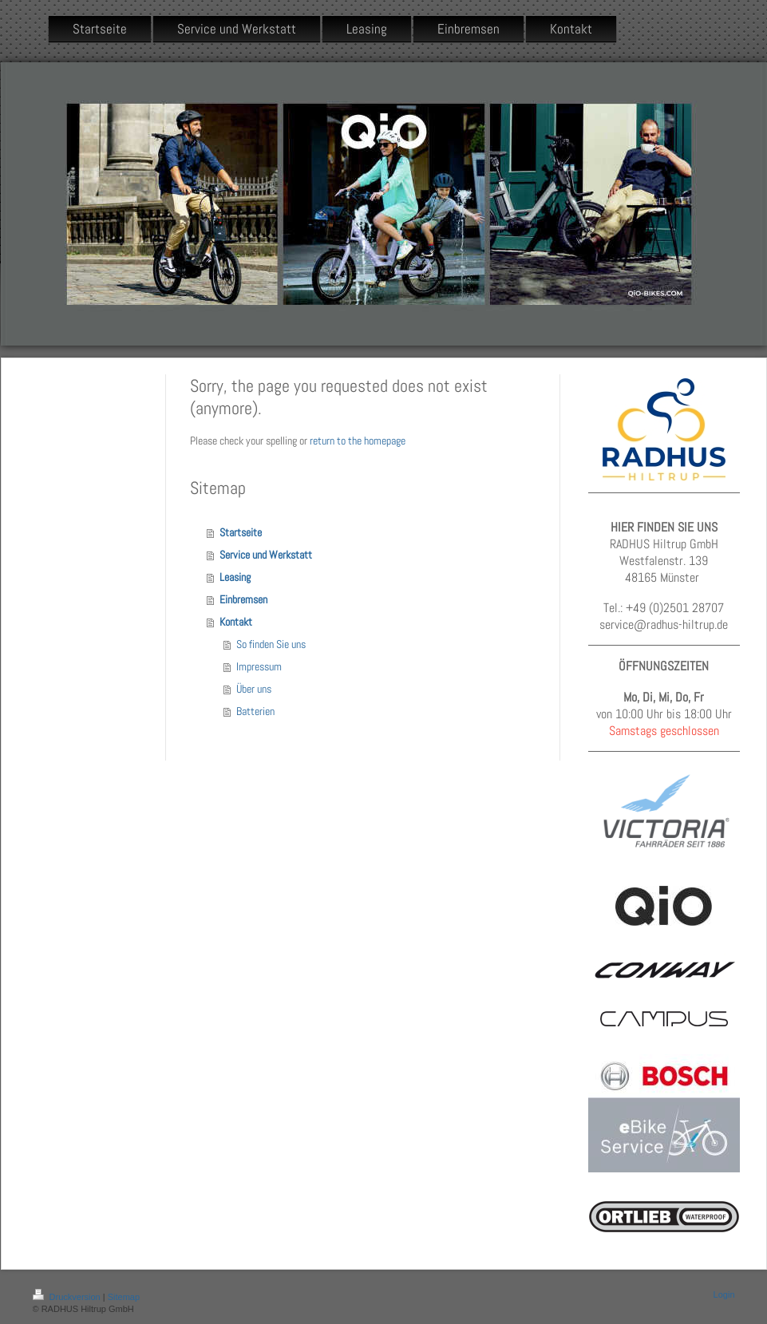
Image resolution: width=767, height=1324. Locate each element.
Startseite (240, 532)
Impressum (259, 666)
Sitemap (124, 1297)
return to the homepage (357, 440)
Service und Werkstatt (265, 554)
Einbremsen (243, 599)
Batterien (255, 711)
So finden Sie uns (271, 644)
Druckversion (68, 1297)
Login (724, 1294)
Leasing (235, 577)
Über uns (253, 689)
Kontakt (235, 622)
